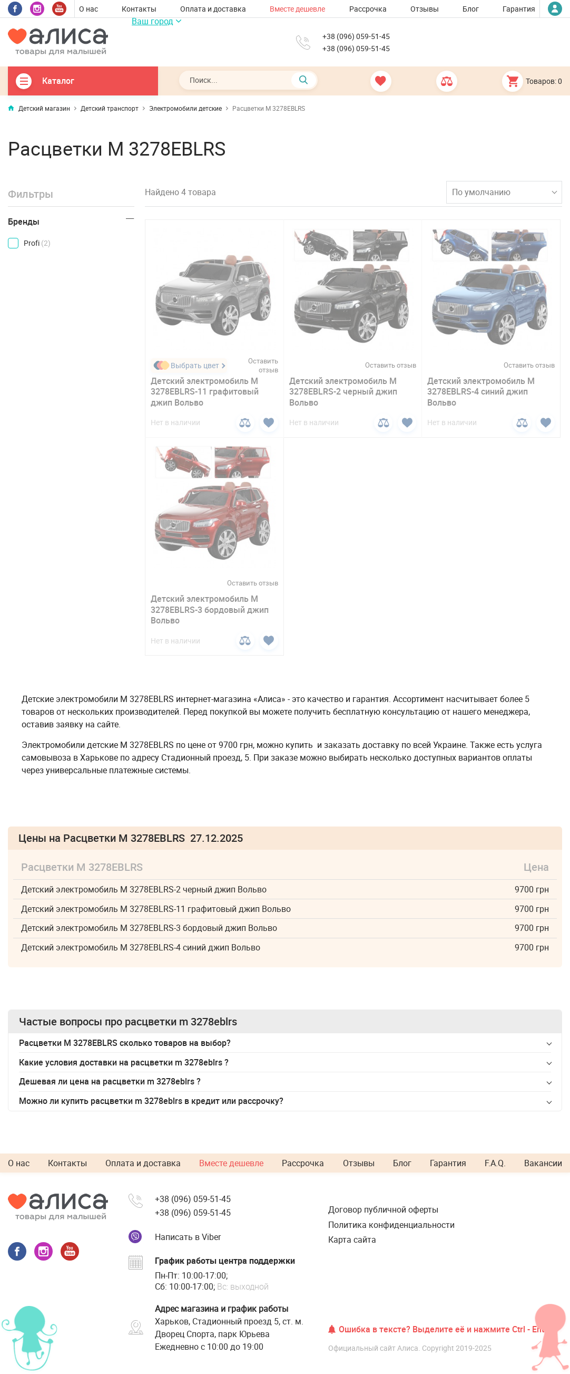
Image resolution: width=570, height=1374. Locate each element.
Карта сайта (352, 1239)
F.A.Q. (495, 1163)
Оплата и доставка (213, 9)
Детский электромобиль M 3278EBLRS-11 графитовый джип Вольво (205, 392)
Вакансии (543, 1163)
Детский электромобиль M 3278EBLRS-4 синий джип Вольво (481, 392)
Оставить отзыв (263, 365)
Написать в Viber (188, 1237)
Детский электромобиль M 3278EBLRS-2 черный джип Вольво (343, 392)
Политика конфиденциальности (391, 1225)
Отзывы (424, 9)
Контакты (139, 9)
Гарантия (519, 9)
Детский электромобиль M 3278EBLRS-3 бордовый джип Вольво (210, 610)
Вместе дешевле (297, 9)
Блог (471, 9)
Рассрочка (368, 9)
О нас (88, 9)
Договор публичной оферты (383, 1209)
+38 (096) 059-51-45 (356, 36)
